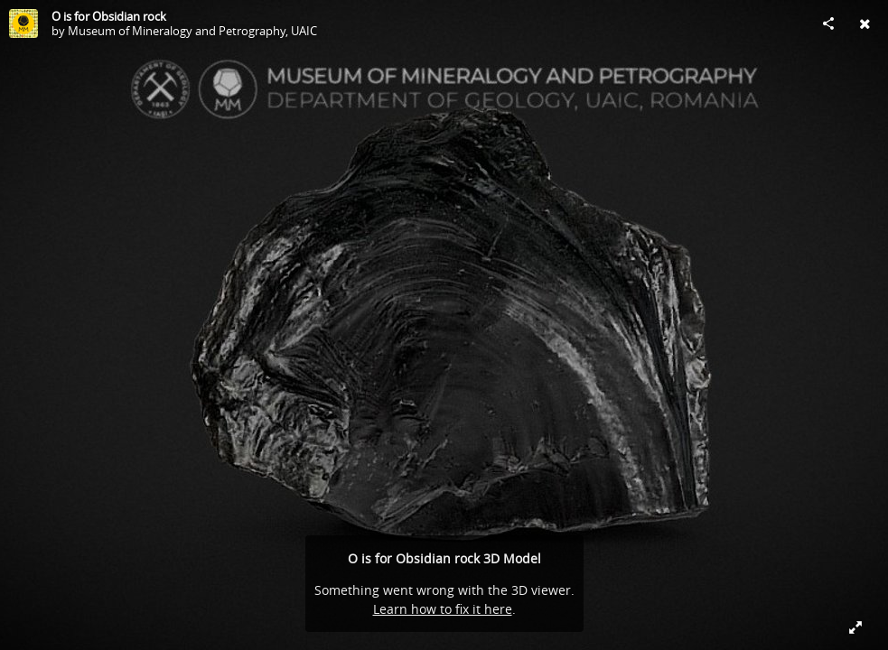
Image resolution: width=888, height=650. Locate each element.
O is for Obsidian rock (108, 16)
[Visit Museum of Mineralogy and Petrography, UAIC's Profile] (23, 23)
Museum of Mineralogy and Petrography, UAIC (192, 31)
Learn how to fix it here (442, 609)
